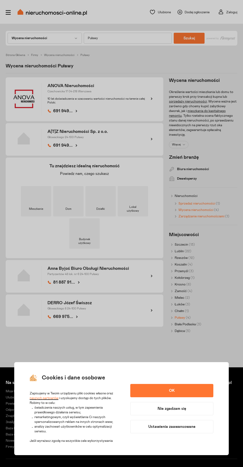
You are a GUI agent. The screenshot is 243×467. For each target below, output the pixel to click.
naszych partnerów (44, 398)
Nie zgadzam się (172, 409)
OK (172, 390)
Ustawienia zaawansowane (172, 427)
